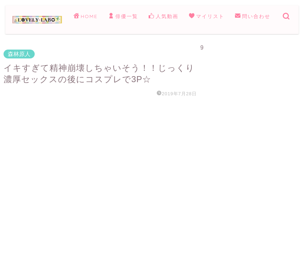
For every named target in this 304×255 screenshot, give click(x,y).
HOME (86, 16)
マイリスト (206, 16)
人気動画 (163, 16)
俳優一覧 (123, 16)
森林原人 (19, 54)
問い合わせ (252, 16)
